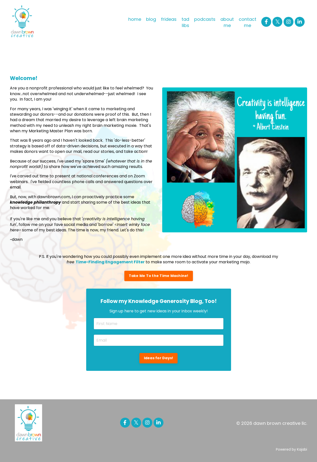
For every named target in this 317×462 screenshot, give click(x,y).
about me (227, 22)
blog (151, 19)
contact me (247, 22)
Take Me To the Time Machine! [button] (158, 275)
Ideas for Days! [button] (158, 357)
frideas (169, 19)
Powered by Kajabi (291, 449)
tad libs (185, 22)
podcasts (204, 19)
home (134, 19)
